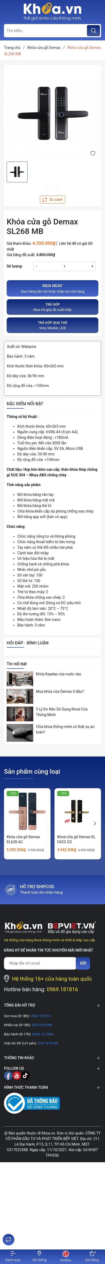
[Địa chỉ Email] (40, 963)
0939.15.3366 (42, 1034)
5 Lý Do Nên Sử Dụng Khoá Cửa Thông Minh (62, 712)
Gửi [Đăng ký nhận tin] (83, 963)
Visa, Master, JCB (52, 325)
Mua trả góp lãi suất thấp (52, 307)
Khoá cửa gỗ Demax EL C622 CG (76, 839)
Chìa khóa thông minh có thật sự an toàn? (65, 729)
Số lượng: (15, 266)
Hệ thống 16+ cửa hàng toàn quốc (52, 979)
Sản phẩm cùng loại (32, 771)
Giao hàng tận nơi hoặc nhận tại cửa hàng (52, 288)
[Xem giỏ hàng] (92, 1257)
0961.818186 (47, 1043)
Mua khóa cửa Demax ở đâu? (60, 691)
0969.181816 (62, 989)
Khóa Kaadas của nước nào (58, 674)
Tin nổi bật (17, 663)
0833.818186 (41, 1025)
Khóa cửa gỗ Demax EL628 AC (23, 839)
